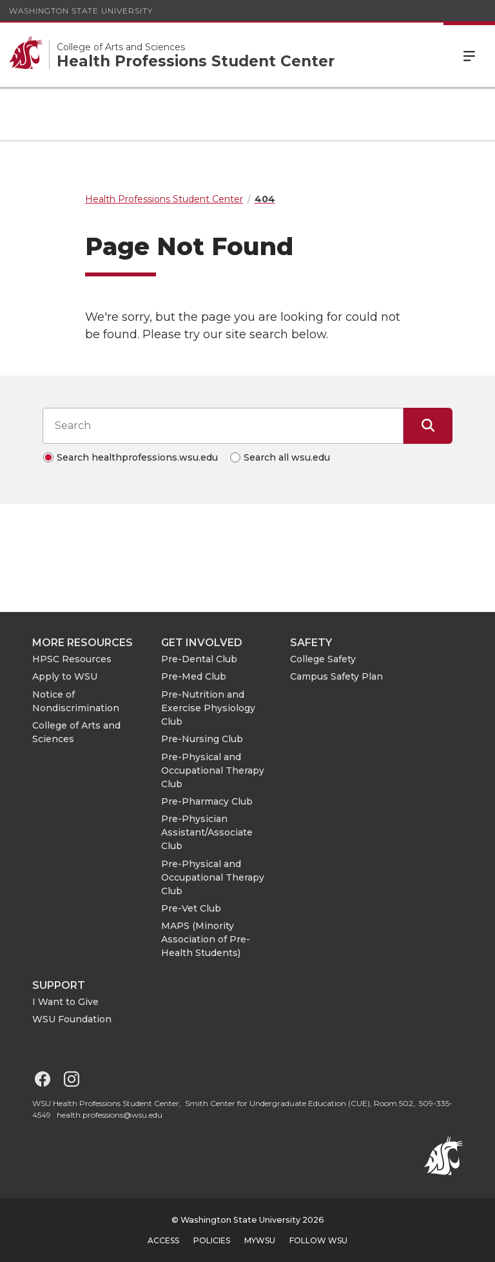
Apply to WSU (64, 676)
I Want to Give (65, 1002)
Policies (211, 1240)
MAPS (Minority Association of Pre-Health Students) (205, 939)
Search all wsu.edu (287, 457)
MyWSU (259, 1240)
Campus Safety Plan (336, 676)
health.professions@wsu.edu (109, 1115)
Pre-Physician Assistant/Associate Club (207, 832)
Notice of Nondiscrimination (75, 701)
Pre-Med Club (193, 676)
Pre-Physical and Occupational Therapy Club (212, 770)
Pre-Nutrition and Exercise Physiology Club (208, 708)
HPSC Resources (72, 659)
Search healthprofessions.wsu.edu (137, 457)
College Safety (323, 659)
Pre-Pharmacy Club (207, 801)
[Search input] (223, 426)
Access (163, 1240)
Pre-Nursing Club (202, 739)
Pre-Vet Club (191, 908)
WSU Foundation (72, 1019)
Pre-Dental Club (199, 659)
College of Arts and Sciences (76, 732)
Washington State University (81, 10)
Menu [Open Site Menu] (469, 55)
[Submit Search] (427, 426)
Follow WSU (318, 1240)
